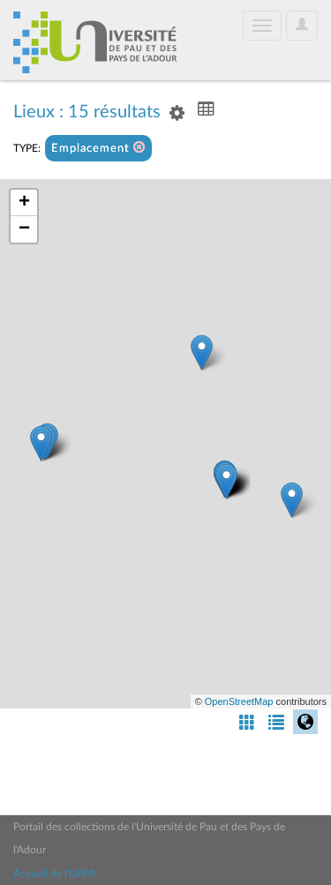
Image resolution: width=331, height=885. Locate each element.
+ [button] (24, 203)
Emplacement (98, 147)
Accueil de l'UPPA (54, 873)
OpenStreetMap (239, 701)
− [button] (24, 229)
